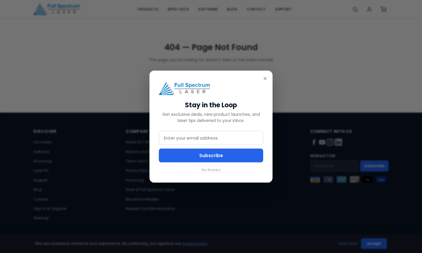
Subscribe (211, 155)
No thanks (211, 170)
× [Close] (265, 78)
